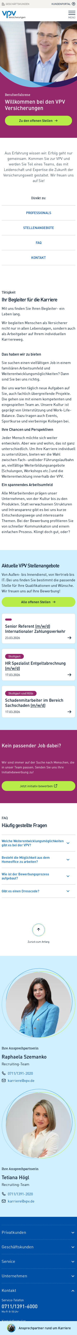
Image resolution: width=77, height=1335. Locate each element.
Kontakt (38, 257)
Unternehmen (14, 1275)
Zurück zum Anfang (38, 932)
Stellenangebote (38, 227)
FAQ (38, 242)
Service (8, 1261)
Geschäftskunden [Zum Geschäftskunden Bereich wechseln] (15, 4)
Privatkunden (14, 1232)
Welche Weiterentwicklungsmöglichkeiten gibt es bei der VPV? (33, 843)
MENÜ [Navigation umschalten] (71, 15)
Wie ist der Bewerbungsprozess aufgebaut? (25, 876)
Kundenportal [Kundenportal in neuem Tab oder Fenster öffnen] (63, 4)
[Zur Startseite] (14, 15)
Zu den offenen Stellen (38, 120)
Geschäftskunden (17, 1246)
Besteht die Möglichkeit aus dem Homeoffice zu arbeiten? (26, 859)
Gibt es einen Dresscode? (20, 891)
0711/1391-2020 (20, 1073)
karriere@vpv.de (21, 1080)
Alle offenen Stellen (38, 602)
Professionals (38, 212)
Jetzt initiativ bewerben (38, 786)
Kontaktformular (14, 1321)
